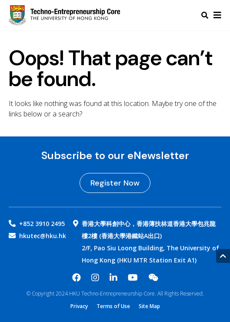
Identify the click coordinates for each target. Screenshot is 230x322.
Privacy (79, 306)
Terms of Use (113, 306)
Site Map (149, 306)
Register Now (115, 183)
